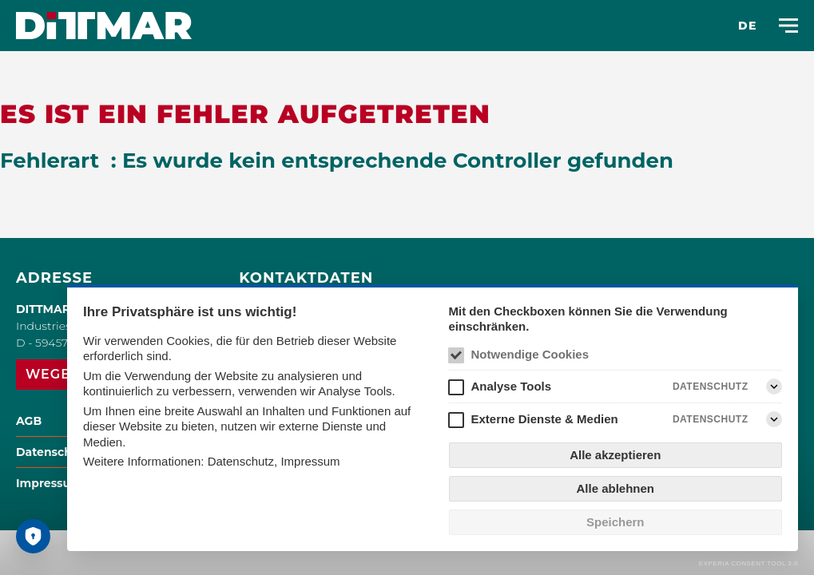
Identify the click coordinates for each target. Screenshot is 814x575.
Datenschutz (241, 461)
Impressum (309, 461)
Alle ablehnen (615, 488)
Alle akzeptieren (615, 455)
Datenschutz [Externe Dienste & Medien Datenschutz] (710, 419)
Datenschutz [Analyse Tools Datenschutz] (710, 386)
